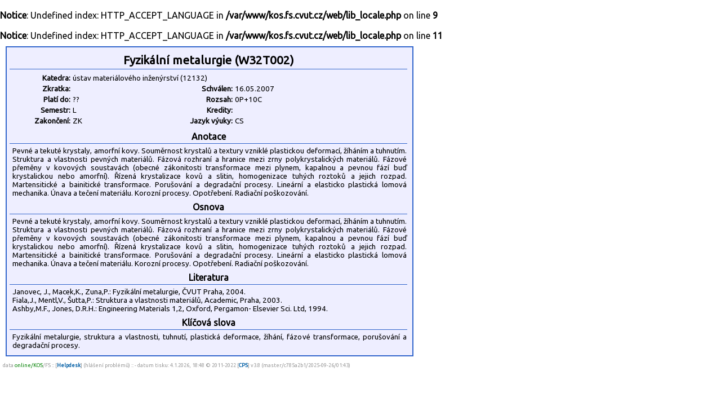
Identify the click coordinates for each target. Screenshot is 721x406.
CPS (243, 365)
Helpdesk (69, 365)
